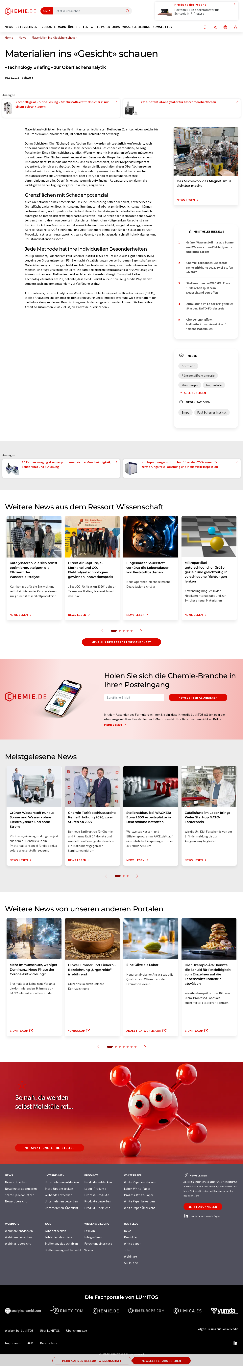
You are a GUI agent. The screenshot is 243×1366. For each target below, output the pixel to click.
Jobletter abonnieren (59, 1237)
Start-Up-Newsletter (19, 1195)
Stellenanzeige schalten (61, 1243)
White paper (132, 1243)
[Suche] (127, 11)
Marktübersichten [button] (73, 27)
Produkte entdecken (98, 1182)
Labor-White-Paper (137, 1189)
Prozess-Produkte (96, 1195)
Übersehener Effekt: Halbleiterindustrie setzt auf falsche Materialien (206, 324)
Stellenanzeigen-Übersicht (63, 1250)
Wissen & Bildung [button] (136, 27)
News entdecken (16, 1182)
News (127, 1231)
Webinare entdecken (19, 1231)
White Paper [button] (100, 27)
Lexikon (89, 1231)
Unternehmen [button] (26, 27)
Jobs (127, 1250)
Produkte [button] (48, 27)
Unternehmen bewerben (61, 1201)
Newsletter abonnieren (198, 697)
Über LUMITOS (50, 1330)
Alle (45, 11)
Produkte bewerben (97, 1201)
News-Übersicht (16, 1201)
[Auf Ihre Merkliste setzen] (205, 27)
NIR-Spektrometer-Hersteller (49, 1148)
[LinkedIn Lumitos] (235, 1343)
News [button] (9, 27)
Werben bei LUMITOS (19, 1330)
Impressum (12, 1343)
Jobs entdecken (55, 1231)
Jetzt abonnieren (202, 1207)
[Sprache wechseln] (225, 27)
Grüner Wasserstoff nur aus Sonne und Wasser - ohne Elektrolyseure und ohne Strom (209, 247)
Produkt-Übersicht (97, 1208)
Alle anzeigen (192, 393)
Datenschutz (49, 1343)
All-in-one (131, 1263)
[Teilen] (215, 27)
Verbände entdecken (58, 1195)
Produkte (130, 1237)
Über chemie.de (76, 1330)
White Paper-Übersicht (139, 1208)
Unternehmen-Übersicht (61, 1208)
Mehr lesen (116, 724)
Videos (88, 1250)
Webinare (130, 1256)
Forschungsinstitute (98, 1243)
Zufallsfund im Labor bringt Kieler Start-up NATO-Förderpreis (209, 306)
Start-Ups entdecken (59, 1189)
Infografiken (93, 1237)
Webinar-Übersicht (18, 1243)
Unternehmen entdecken (62, 1182)
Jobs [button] (116, 27)
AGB (30, 1343)
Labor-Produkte (95, 1189)
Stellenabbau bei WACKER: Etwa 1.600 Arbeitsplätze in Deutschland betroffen (208, 287)
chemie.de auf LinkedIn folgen (201, 1216)
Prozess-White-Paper (138, 1195)
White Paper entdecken (140, 1182)
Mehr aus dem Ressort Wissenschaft (121, 642)
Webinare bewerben (18, 1237)
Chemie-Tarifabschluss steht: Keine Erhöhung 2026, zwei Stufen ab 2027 (209, 267)
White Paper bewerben (139, 1201)
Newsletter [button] (162, 27)
